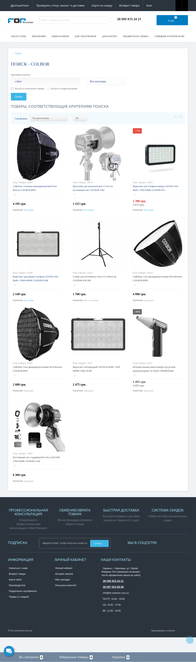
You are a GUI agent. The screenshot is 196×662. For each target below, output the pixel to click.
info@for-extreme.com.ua (116, 608)
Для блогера (109, 36)
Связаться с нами (18, 583)
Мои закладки (62, 595)
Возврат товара (129, 5)
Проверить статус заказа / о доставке (60, 5)
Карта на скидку (101, 5)
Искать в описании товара (27, 88)
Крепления (39, 36)
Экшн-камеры (60, 36)
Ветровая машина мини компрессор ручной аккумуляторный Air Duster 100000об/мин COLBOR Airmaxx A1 (154, 378)
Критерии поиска (20, 74)
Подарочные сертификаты (23, 606)
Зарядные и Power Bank (169, 36)
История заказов (64, 589)
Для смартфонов (85, 36)
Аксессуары (18, 36)
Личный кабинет (64, 583)
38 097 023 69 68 (113, 602)
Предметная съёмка (136, 36)
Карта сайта (15, 595)
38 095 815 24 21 (113, 596)
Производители (17, 600)
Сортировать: (21, 118)
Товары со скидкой (19, 612)
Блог (149, 5)
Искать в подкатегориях (62, 88)
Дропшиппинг (20, 5)
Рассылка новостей (65, 600)
